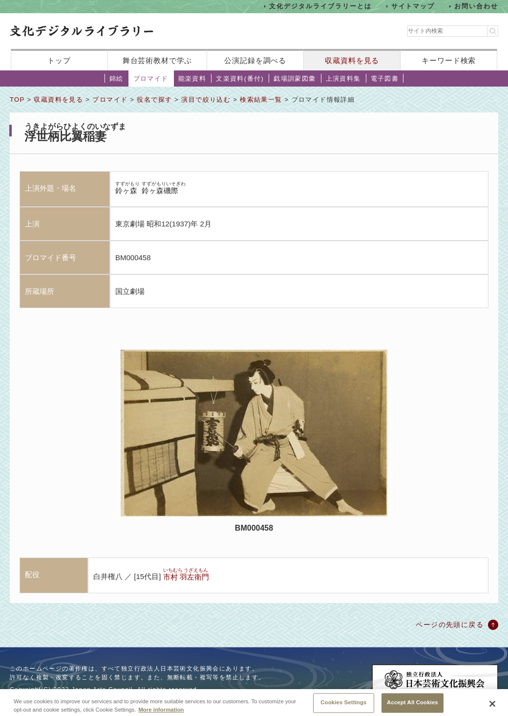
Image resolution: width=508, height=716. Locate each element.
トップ (59, 60)
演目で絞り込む (206, 99)
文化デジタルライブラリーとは (320, 6)
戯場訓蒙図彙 (295, 78)
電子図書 (385, 78)
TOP (17, 99)
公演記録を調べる (255, 60)
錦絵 (116, 78)
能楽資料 (192, 78)
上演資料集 (343, 78)
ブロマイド (151, 78)
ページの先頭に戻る (450, 624)
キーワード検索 (449, 60)
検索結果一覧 (261, 99)
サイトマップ (413, 6)
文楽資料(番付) (240, 78)
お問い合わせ (476, 6)
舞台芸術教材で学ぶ (157, 60)
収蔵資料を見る (352, 60)
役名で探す (154, 99)
